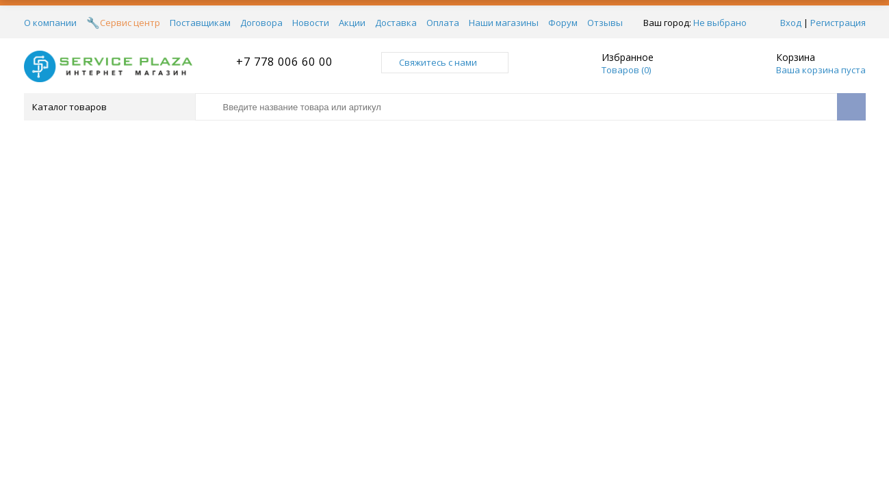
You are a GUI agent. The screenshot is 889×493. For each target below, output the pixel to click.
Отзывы (605, 22)
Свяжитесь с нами (445, 62)
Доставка (396, 22)
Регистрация (838, 22)
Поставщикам (200, 22)
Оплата (442, 22)
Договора (261, 22)
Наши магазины (504, 22)
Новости (310, 22)
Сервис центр (130, 22)
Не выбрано (723, 22)
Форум (563, 22)
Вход (790, 22)
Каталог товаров (108, 107)
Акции (352, 22)
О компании (50, 22)
